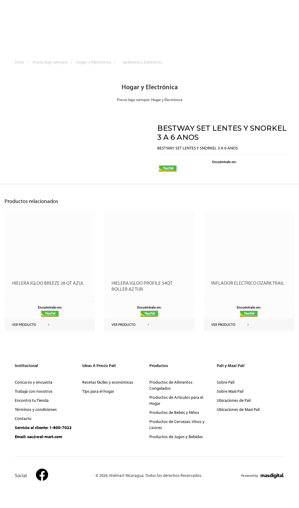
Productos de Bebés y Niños (174, 412)
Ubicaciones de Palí (234, 400)
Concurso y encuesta (33, 382)
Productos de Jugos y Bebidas (176, 436)
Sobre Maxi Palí (230, 391)
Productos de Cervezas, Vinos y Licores (177, 424)
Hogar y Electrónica (97, 62)
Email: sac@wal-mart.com (38, 436)
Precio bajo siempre (54, 62)
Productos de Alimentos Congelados (171, 385)
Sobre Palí (225, 382)
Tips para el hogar (98, 391)
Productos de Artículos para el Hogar (176, 400)
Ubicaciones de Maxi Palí (238, 409)
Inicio (23, 62)
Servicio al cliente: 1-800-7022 (43, 427)
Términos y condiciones (36, 409)
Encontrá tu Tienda (32, 400)
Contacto (23, 418)
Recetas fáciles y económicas (107, 382)
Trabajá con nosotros (34, 391)
